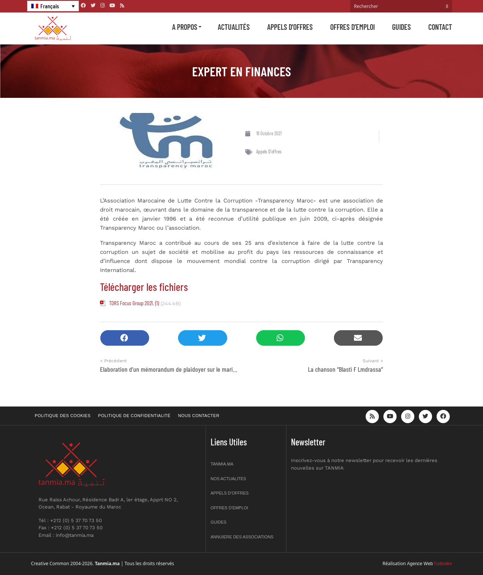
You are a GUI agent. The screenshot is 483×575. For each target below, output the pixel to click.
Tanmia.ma (222, 464)
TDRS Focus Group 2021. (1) (134, 303)
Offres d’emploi (352, 26)
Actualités (234, 26)
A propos (184, 26)
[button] (124, 338)
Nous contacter (198, 415)
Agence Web (420, 563)
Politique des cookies (63, 415)
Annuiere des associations (242, 537)
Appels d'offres (268, 151)
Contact (440, 26)
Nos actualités (228, 478)
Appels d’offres (290, 26)
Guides (401, 26)
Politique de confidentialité (134, 415)
